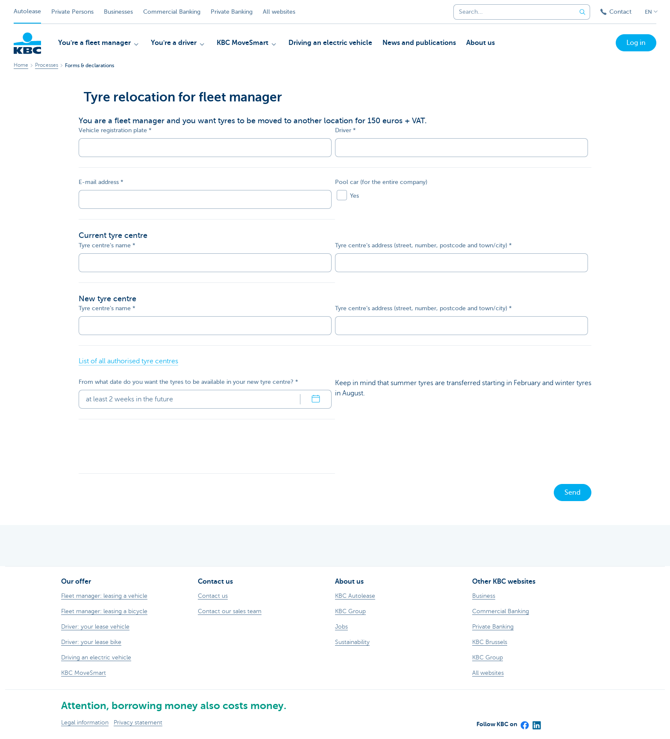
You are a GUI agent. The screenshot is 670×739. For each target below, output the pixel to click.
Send (572, 492)
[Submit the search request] (582, 12)
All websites (279, 12)
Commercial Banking (171, 12)
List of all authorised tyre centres (128, 361)
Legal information (85, 722)
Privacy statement (138, 722)
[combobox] (511, 12)
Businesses (118, 12)
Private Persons (72, 12)
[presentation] (144, 446)
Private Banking (232, 12)
